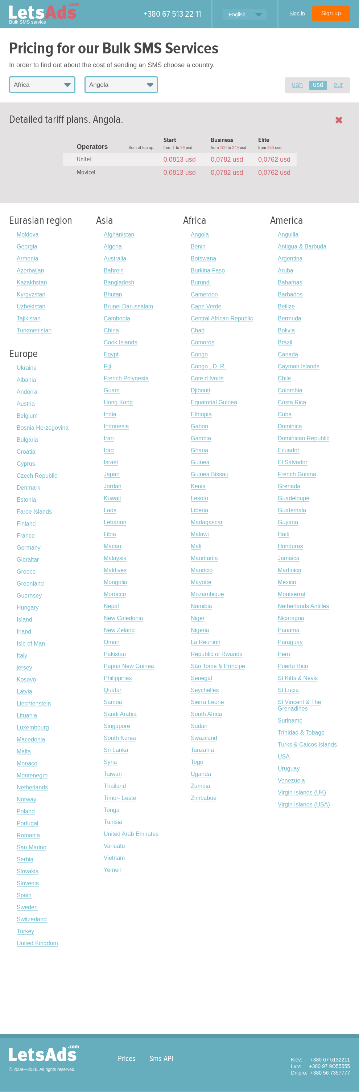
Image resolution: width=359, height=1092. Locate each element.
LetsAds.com (44, 1053)
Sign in (297, 13)
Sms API (161, 1058)
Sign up (331, 13)
